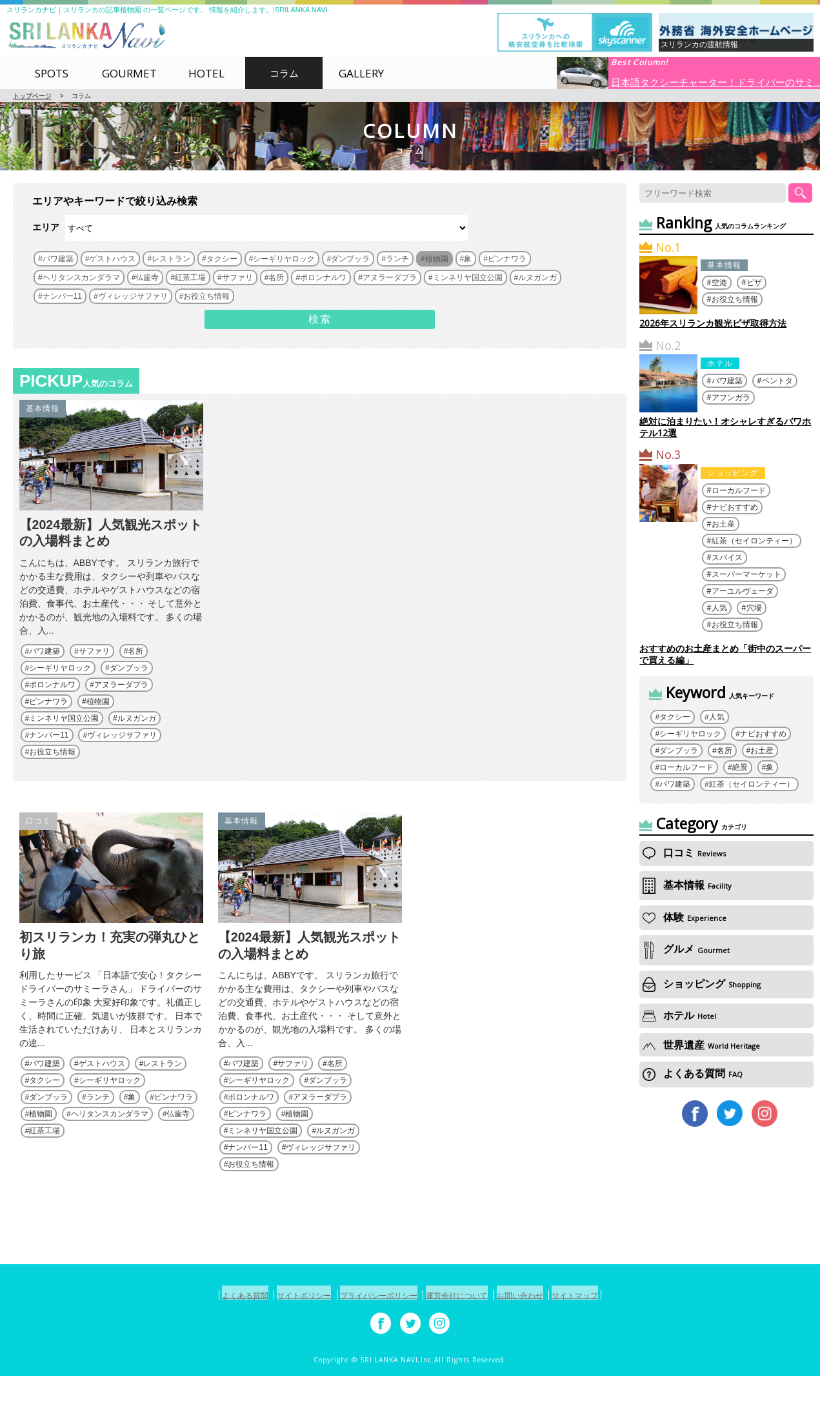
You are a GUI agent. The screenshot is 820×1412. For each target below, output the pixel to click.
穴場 (754, 607)
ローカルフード (739, 490)
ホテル (720, 363)
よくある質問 (693, 1073)
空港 (719, 282)
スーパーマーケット (746, 574)
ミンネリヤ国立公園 (64, 736)
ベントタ (777, 380)
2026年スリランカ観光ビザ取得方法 (712, 323)
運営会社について (463, 1332)
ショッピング (732, 472)
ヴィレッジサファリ (122, 753)
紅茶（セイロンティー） (754, 540)
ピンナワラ (48, 719)
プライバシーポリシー (373, 1332)
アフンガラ (731, 397)
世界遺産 (701, 1045)
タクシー (44, 1117)
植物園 (98, 719)
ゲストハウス (102, 1100)
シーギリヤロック (60, 686)
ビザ (754, 282)
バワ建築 (44, 669)
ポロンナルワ (52, 702)
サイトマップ (605, 1332)
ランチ (98, 1134)
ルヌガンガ (136, 736)
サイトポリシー (285, 1332)
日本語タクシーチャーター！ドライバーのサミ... (715, 81)
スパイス (727, 557)
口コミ (39, 839)
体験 (684, 917)
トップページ (32, 95)
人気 (719, 607)
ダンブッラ (129, 686)
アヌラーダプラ (121, 702)
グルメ (686, 949)
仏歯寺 (178, 1151)
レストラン (162, 1100)
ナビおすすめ (735, 506)
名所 (135, 669)
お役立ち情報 (52, 769)
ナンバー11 (48, 753)
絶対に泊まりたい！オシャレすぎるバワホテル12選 (725, 427)
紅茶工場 (44, 1168)
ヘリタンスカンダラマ (109, 1151)
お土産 (723, 523)
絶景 (740, 767)
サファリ (94, 669)
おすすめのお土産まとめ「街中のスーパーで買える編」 (725, 654)
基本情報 (43, 408)
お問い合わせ (539, 1332)
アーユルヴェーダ (743, 590)
